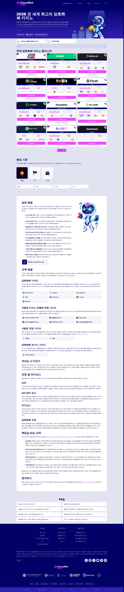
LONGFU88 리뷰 (31, 74)
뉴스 (105, 3)
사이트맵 (97, 589)
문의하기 (42, 535)
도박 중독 (26, 589)
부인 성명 (57, 589)
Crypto (80, 3)
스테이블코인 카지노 (81, 538)
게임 (88, 3)
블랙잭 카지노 (62, 535)
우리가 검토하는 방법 (42, 538)
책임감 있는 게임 (42, 589)
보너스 (97, 3)
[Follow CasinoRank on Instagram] (90, 560)
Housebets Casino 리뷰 (62, 122)
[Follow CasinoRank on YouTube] (97, 560)
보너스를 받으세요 (31, 71)
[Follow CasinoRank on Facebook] (86, 560)
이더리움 (41, 286)
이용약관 (70, 589)
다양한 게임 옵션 (82, 334)
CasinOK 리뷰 (61, 74)
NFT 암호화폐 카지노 (81, 535)
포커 (62, 541)
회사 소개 (42, 533)
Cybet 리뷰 (31, 122)
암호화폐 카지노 (67, 3)
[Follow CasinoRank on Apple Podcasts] (105, 560)
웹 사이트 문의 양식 (88, 482)
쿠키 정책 (83, 589)
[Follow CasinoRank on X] (93, 560)
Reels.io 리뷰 (92, 74)
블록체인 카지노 (81, 533)
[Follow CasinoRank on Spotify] (101, 560)
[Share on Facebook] (30, 34)
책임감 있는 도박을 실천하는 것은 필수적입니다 (62, 437)
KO (19, 560)
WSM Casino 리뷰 (31, 98)
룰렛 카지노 (61, 538)
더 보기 (62, 150)
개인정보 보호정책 (42, 544)
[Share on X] (20, 34)
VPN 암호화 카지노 (81, 541)
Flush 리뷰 (92, 98)
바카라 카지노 (62, 533)
